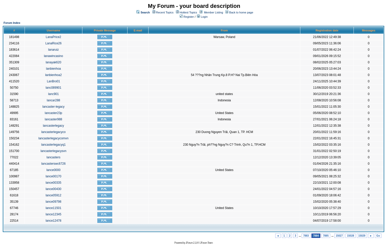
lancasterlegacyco (53, 132)
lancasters (54, 157)
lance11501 (53, 208)
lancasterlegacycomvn (54, 138)
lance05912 (53, 195)
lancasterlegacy (53, 125)
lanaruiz (53, 49)
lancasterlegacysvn (53, 151)
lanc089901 (53, 87)
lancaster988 (53, 119)
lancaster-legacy (53, 106)
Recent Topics (165, 12)
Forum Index (12, 22)
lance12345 (53, 214)
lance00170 (53, 176)
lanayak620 (53, 62)
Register (187, 16)
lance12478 (53, 220)
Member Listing (213, 12)
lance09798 (53, 201)
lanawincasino (53, 56)
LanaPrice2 (53, 37)
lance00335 (53, 182)
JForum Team (206, 242)
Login (202, 16)
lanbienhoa (53, 68)
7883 (306, 235)
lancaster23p (53, 113)
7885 (325, 235)
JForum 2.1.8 (191, 242)
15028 (350, 235)
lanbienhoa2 (53, 75)
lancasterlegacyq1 (53, 144)
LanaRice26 (53, 43)
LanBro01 (53, 81)
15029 (361, 235)
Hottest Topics (188, 12)
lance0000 (53, 170)
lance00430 (53, 189)
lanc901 (53, 94)
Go (378, 235)
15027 (339, 235)
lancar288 (53, 100)
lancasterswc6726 (53, 163)
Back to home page (241, 12)
